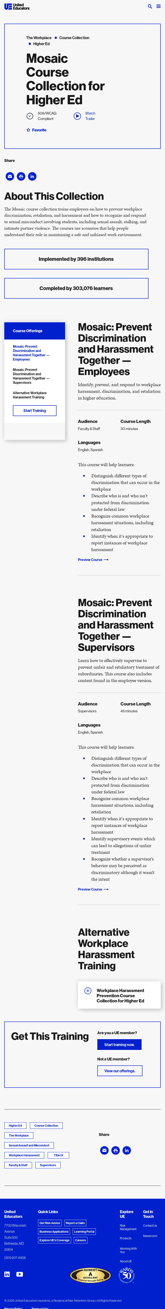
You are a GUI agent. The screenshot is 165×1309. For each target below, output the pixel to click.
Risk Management (128, 1227)
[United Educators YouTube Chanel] (19, 1274)
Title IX (58, 1155)
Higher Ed (15, 1126)
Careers (80, 1240)
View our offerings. (119, 1070)
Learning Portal (84, 1232)
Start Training (34, 410)
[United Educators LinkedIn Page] (7, 1274)
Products (125, 1238)
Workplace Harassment (24, 1155)
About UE (126, 1261)
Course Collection (46, 1126)
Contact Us (150, 1225)
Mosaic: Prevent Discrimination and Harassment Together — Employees (31, 352)
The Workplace (19, 1135)
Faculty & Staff (18, 1165)
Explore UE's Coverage (55, 1240)
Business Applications (54, 1232)
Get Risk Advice (50, 1223)
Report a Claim (75, 1223)
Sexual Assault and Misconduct (29, 1145)
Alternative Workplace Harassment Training (30, 395)
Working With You (128, 1250)
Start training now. (119, 1044)
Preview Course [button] (90, 559)
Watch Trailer (84, 116)
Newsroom (150, 1236)
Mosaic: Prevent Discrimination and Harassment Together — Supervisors (31, 376)
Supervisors (48, 1165)
